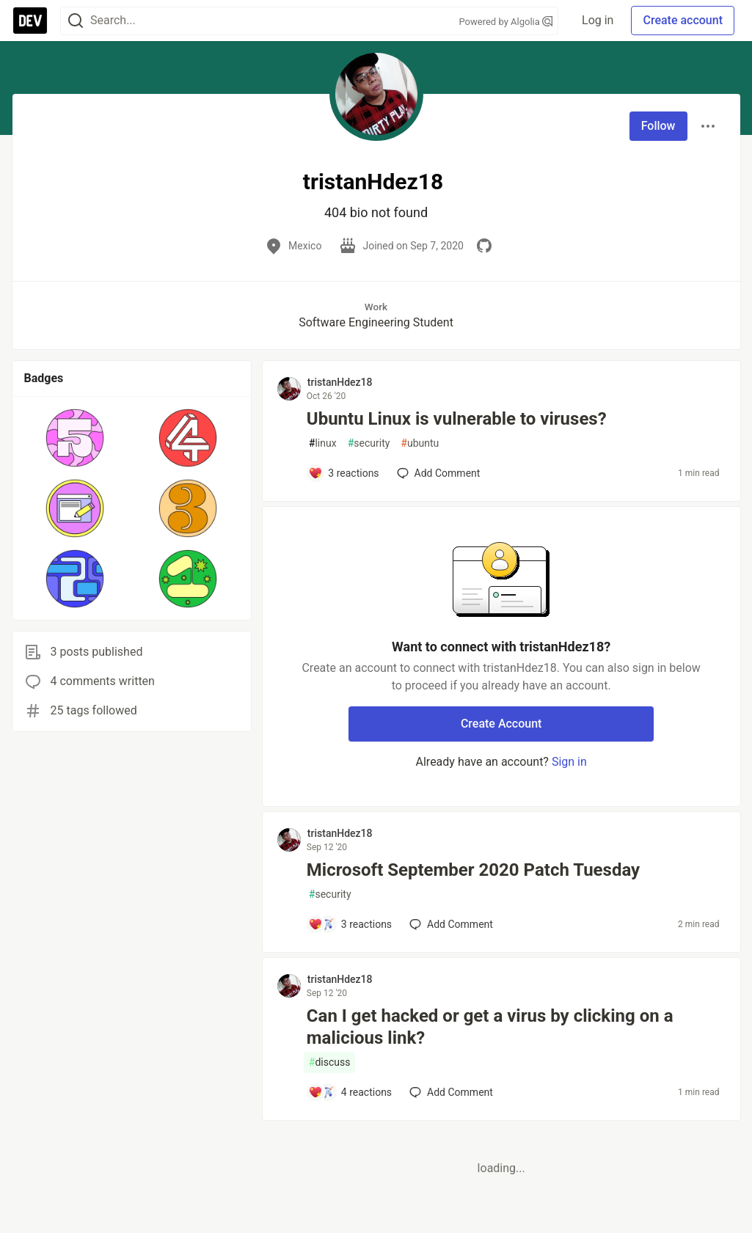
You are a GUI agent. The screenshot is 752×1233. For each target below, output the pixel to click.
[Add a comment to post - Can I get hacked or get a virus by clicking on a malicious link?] (350, 1092)
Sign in (569, 762)
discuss (330, 1062)
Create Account (501, 724)
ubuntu (420, 443)
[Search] (75, 20)
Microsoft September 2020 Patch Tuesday (473, 870)
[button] (75, 438)
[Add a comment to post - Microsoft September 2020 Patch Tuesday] (350, 924)
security (369, 443)
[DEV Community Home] (30, 20)
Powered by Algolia (506, 21)
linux (323, 443)
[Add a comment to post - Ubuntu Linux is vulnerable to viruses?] (343, 473)
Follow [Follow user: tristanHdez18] (658, 126)
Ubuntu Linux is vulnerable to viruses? (457, 419)
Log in (597, 20)
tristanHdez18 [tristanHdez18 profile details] (340, 382)
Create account (683, 20)
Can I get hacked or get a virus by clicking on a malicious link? (490, 1027)
